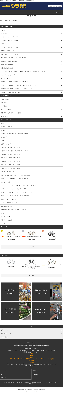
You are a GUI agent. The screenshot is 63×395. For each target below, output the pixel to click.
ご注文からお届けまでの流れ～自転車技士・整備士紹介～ (16, 133)
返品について (27, 382)
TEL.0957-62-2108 (55, 6)
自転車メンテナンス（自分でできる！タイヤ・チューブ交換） (17, 192)
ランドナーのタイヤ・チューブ (9, 202)
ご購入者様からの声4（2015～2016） (10, 154)
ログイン (2, 374)
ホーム (5, 382)
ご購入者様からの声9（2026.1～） (10, 171)
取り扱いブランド (5, 137)
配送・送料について (20, 382)
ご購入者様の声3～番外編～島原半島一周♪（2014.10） (15, 151)
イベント (3, 213)
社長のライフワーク (6, 216)
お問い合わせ (3, 377)
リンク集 (3, 223)
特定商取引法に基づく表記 (36, 382)
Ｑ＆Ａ (2, 140)
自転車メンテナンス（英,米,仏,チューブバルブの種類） (15, 195)
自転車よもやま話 (5, 182)
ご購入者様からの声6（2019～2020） (10, 161)
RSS (30, 383)
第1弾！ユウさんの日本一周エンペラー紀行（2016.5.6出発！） (17, 175)
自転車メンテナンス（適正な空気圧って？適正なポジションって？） (18, 185)
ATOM (33, 383)
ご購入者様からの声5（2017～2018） (10, 157)
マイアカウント (4, 370)
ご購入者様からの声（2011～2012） (10, 144)
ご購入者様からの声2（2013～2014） (10, 147)
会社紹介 (3, 130)
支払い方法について (12, 382)
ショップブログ (55, 382)
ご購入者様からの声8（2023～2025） (10, 168)
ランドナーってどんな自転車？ (9, 199)
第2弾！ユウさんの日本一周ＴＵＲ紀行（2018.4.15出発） (16, 178)
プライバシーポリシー (47, 382)
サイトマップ (4, 123)
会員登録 (34, 370)
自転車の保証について (6, 126)
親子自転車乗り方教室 (6, 206)
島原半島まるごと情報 (6, 220)
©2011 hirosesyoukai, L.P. (31, 391)
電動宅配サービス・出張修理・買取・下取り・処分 (14, 209)
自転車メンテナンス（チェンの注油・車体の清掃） (14, 189)
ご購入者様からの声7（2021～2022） (10, 164)
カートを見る (35, 374)
